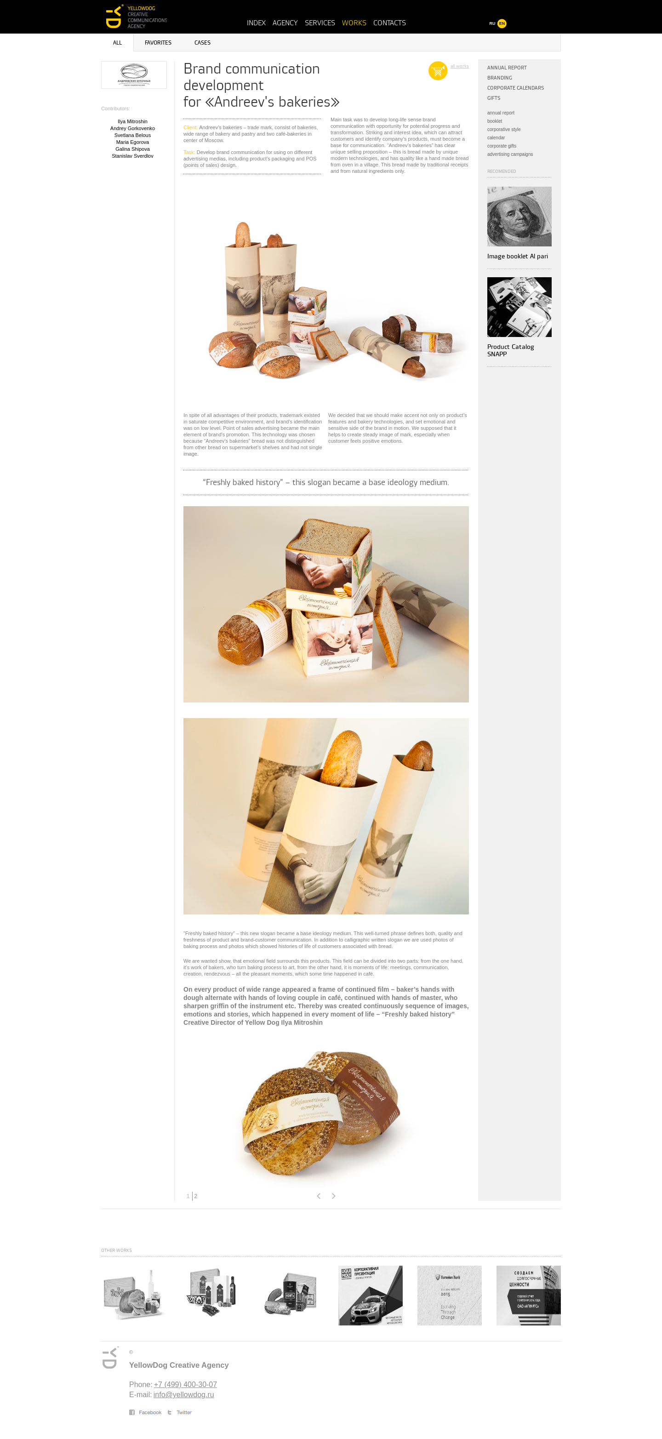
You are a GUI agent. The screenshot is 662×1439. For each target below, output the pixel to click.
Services (320, 23)
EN (502, 23)
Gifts (494, 98)
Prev (318, 1196)
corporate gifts (501, 145)
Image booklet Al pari (517, 256)
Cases (202, 43)
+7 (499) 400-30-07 (185, 1384)
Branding (499, 78)
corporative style (504, 129)
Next (334, 1196)
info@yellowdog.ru (184, 1395)
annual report (500, 112)
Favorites (158, 43)
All (117, 43)
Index (256, 23)
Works (354, 23)
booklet (494, 121)
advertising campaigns (510, 154)
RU (493, 23)
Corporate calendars (515, 88)
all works (460, 66)
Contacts (389, 23)
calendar (496, 137)
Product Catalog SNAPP (510, 350)
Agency (285, 23)
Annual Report (507, 68)
